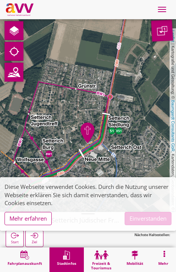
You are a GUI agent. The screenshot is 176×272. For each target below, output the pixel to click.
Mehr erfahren (28, 218)
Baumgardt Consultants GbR (173, 125)
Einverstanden (148, 218)
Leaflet (173, 36)
